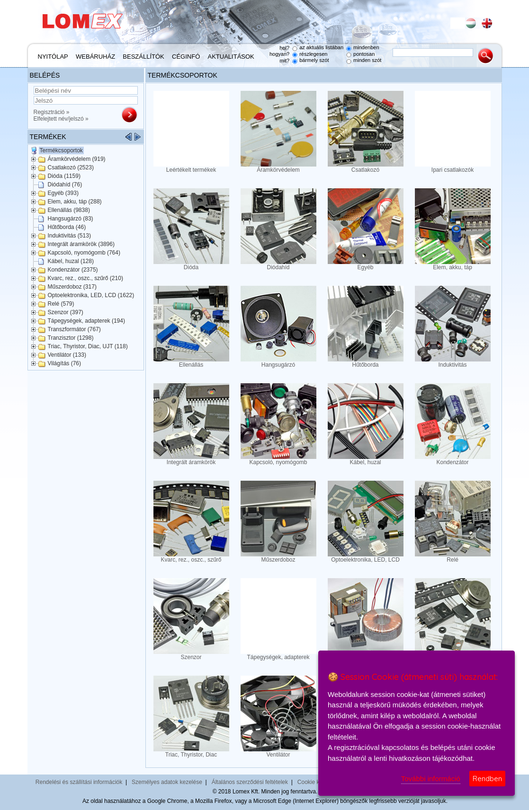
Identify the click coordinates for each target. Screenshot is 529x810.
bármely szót (314, 60)
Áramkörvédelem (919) (77, 159)
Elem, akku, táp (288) (75, 201)
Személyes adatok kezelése (167, 782)
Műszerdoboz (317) (72, 286)
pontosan (364, 54)
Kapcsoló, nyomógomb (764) (84, 252)
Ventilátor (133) (67, 355)
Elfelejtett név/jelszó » (61, 118)
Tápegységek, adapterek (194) (86, 320)
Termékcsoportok (61, 150)
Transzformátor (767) (74, 329)
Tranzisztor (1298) (71, 338)
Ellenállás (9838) (69, 210)
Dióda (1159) (64, 176)
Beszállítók (143, 56)
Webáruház (95, 56)
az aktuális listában (321, 47)
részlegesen (313, 54)
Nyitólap (53, 56)
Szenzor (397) (65, 312)
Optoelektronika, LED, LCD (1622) (91, 295)
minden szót (367, 60)
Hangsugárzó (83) (70, 218)
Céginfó (186, 56)
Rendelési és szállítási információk (79, 782)
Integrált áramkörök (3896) (81, 244)
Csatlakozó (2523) (71, 167)
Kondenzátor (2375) (73, 269)
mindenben (366, 47)
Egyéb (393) (63, 193)
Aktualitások (231, 56)
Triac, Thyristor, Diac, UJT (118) (88, 346)
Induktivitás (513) (69, 235)
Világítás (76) (64, 363)
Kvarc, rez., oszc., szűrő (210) (85, 278)
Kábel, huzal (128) (71, 261)
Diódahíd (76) (65, 184)
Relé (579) (61, 303)
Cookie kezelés (316, 782)
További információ (430, 779)
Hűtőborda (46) (67, 227)
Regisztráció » (52, 112)
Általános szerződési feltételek (250, 782)
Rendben (487, 778)
